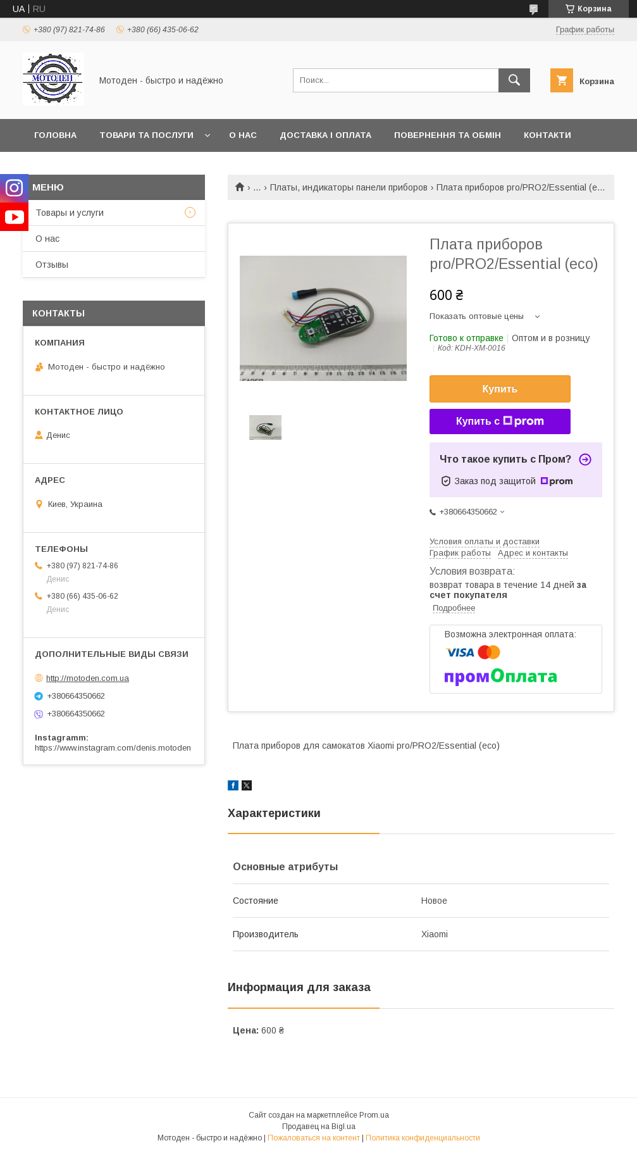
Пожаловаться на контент (314, 1137)
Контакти (547, 135)
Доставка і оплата (325, 135)
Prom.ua (374, 1115)
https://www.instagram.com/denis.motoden (113, 747)
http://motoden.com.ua (87, 678)
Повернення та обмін (447, 135)
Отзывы (51, 264)
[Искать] (514, 80)
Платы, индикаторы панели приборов (349, 187)
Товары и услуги (69, 213)
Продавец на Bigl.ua (319, 1126)
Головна (55, 135)
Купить (500, 389)
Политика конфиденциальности (423, 1137)
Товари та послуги (146, 135)
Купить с (500, 421)
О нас (243, 135)
